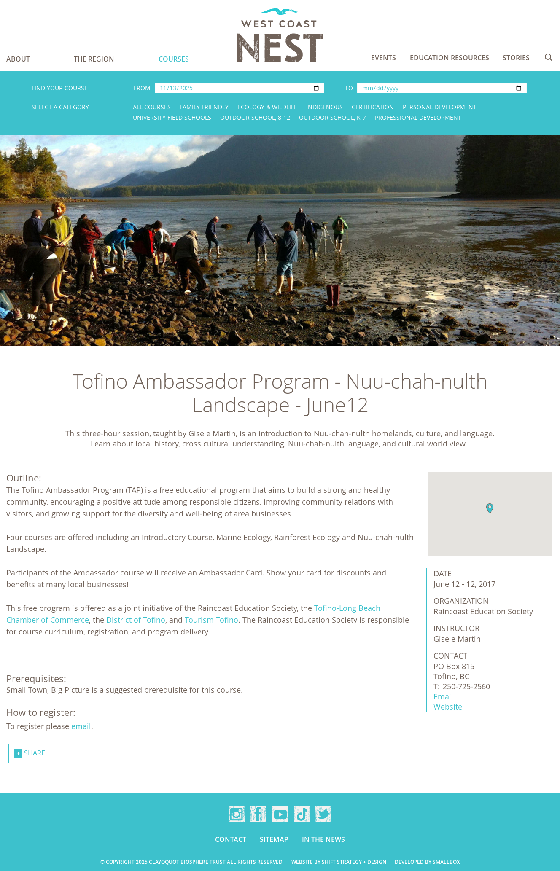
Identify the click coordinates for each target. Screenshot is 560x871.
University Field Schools (172, 117)
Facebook (258, 814)
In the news (323, 839)
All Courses (152, 107)
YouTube (280, 814)
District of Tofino (135, 620)
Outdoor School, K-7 (332, 117)
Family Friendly (204, 107)
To (349, 88)
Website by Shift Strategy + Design (338, 862)
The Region (94, 59)
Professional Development (418, 117)
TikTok (302, 814)
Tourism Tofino (211, 620)
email (81, 726)
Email (443, 696)
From (142, 88)
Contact (230, 839)
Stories (516, 57)
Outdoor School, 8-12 (255, 117)
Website (447, 707)
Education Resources (449, 57)
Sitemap (274, 839)
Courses (174, 59)
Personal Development (440, 107)
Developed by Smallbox (427, 862)
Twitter (323, 814)
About (18, 59)
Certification (373, 107)
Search (549, 57)
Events (383, 57)
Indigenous (324, 107)
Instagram (237, 814)
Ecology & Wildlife (267, 107)
